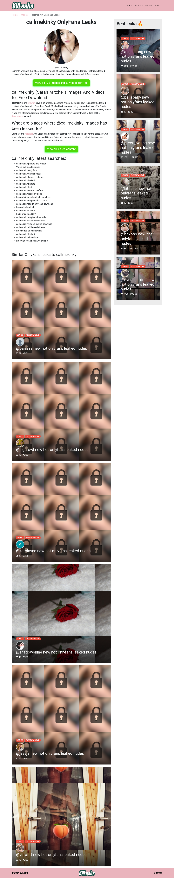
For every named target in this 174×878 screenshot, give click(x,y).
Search (157, 5)
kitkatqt (31, 103)
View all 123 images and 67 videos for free (61, 82)
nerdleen (29, 133)
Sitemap (158, 873)
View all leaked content (61, 149)
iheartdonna (17, 116)
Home (129, 5)
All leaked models (143, 5)
